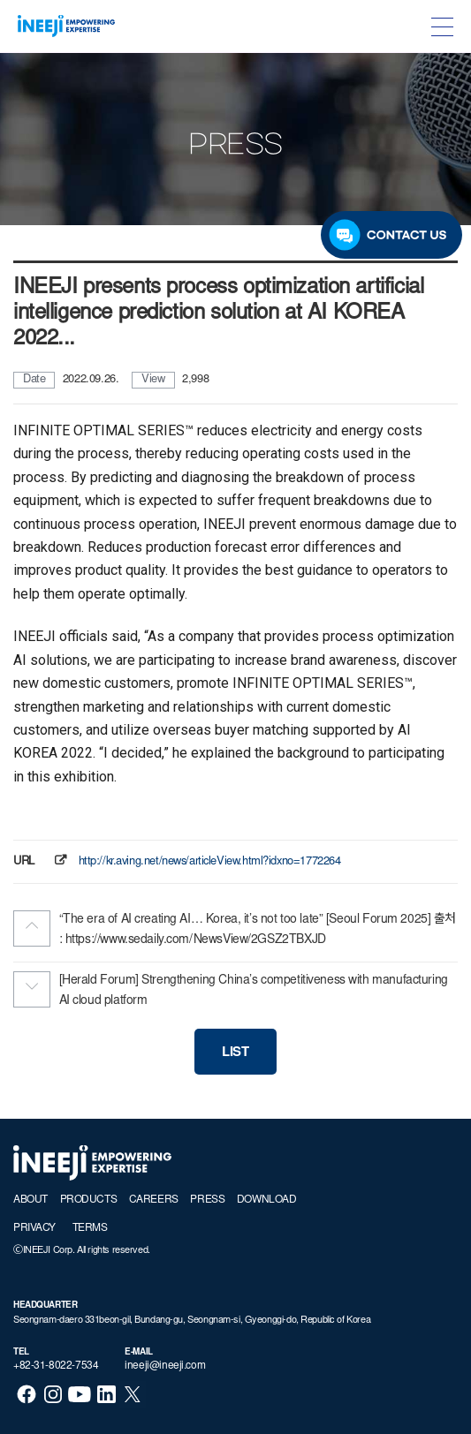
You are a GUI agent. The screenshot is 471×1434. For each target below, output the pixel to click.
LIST (235, 1053)
